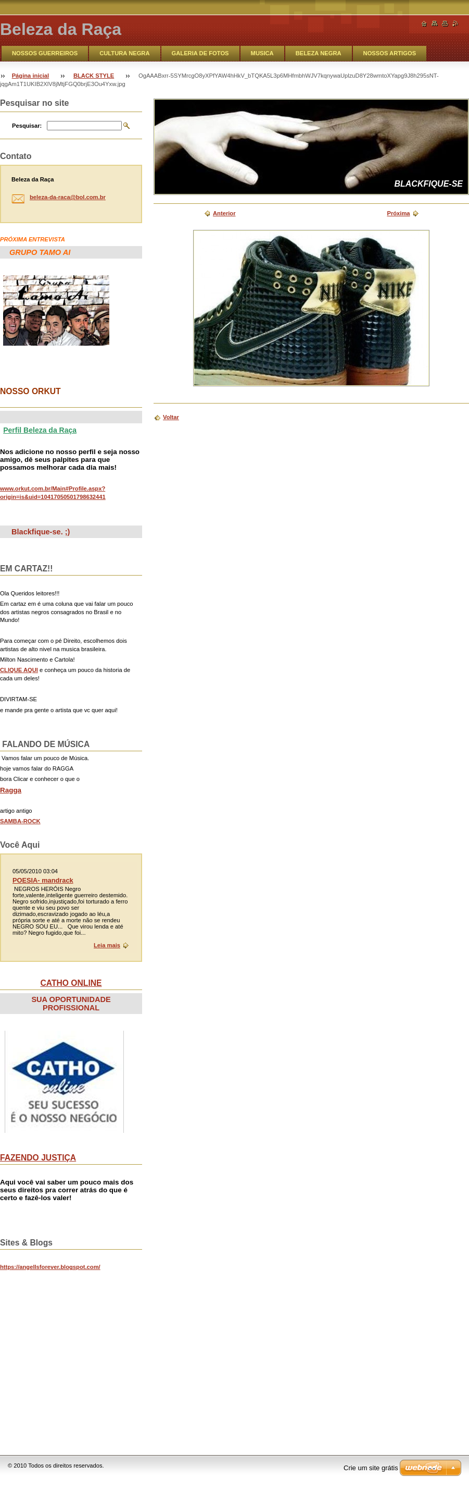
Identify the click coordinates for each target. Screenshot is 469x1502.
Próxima (398, 213)
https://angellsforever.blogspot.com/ (50, 1267)
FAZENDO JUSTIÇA (38, 1157)
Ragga (10, 790)
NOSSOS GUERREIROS (45, 53)
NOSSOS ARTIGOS (389, 53)
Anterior (224, 213)
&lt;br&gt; (78, 1351)
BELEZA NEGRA (318, 53)
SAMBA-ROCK (20, 821)
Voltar (171, 417)
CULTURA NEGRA (124, 53)
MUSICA (262, 53)
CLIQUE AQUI (19, 670)
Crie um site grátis (371, 1468)
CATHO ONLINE (71, 983)
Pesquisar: (27, 126)
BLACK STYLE (93, 75)
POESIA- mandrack (42, 880)
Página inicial (30, 75)
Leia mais (107, 945)
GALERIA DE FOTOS (200, 53)
